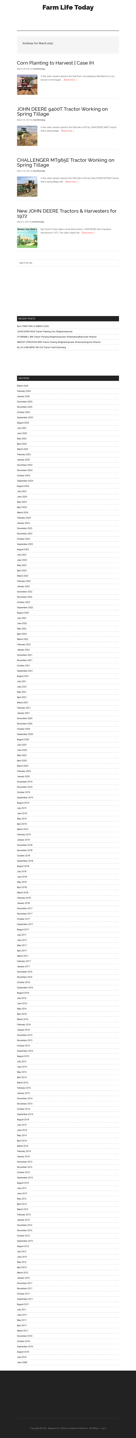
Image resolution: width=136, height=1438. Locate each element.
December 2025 (24, 401)
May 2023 (22, 565)
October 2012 (23, 1235)
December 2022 (24, 591)
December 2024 (24, 465)
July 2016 (21, 998)
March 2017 (22, 956)
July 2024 (21, 491)
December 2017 (24, 908)
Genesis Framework (79, 1428)
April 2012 (22, 1267)
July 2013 (21, 1188)
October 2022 (23, 602)
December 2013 (24, 1162)
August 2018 (23, 866)
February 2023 (24, 581)
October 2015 (23, 1045)
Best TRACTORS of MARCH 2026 (33, 326)
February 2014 (24, 1151)
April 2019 (22, 824)
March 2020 (22, 766)
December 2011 (24, 1283)
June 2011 (22, 1315)
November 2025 (24, 407)
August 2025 (23, 422)
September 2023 (25, 544)
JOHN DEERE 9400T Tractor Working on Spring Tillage (62, 111)
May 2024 (22, 502)
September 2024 (25, 481)
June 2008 (22, 1362)
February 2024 (24, 518)
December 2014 (24, 1098)
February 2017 (24, 961)
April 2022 (22, 634)
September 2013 (25, 1177)
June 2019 (22, 813)
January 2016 (23, 1030)
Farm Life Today (68, 7)
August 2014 (23, 1119)
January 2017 (23, 966)
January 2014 (23, 1156)
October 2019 (23, 792)
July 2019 (21, 808)
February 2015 (24, 1088)
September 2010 (25, 1346)
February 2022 (24, 644)
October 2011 (23, 1293)
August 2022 (23, 613)
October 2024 (23, 475)
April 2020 (22, 760)
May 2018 (22, 882)
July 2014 (21, 1125)
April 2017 (22, 950)
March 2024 (22, 512)
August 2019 (23, 803)
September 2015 (25, 1051)
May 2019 (22, 818)
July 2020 (21, 744)
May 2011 (22, 1320)
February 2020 (24, 771)
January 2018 (23, 903)
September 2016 (25, 987)
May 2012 (22, 1262)
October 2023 (23, 539)
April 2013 (22, 1204)
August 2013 (23, 1183)
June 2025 (22, 433)
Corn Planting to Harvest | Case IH (55, 63)
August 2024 (23, 486)
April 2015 (22, 1077)
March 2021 (22, 702)
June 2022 (22, 623)
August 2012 (23, 1246)
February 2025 (24, 454)
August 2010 (23, 1352)
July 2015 (21, 1061)
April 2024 (22, 507)
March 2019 (22, 829)
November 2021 (24, 660)
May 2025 (22, 438)
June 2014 (22, 1130)
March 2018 (22, 892)
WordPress (94, 1428)
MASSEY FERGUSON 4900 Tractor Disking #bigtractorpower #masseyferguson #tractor (59, 342)
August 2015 (23, 1056)
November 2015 (24, 1040)
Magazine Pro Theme (57, 1428)
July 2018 (21, 871)
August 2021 (23, 676)
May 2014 (22, 1135)
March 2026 (22, 386)
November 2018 (24, 850)
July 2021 (21, 681)
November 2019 (24, 787)
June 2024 (22, 496)
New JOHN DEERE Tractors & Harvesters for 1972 (67, 213)
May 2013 (22, 1198)
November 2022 (24, 597)
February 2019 (24, 834)
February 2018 (24, 898)
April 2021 (22, 697)
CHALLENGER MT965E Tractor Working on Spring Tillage (65, 162)
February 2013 (24, 1214)
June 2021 (22, 686)
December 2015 (24, 1035)
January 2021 (23, 713)
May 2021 (22, 692)
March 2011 (22, 1330)
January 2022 (23, 649)
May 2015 (22, 1072)
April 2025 (22, 444)
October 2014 (23, 1109)
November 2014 (24, 1103)
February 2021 (24, 708)
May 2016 (22, 1008)
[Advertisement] (68, 19)
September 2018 (25, 861)
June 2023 (22, 560)
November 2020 (24, 723)
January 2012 (23, 1278)
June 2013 (22, 1193)
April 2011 (22, 1325)
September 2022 (25, 607)
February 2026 (24, 391)
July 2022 (21, 618)
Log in (103, 1428)
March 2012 (22, 1272)
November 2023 (24, 533)
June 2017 (22, 940)
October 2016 (23, 982)
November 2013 (24, 1167)
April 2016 (22, 1014)
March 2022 (22, 639)
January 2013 (23, 1220)
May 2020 (22, 755)
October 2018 (23, 855)
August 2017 (23, 929)
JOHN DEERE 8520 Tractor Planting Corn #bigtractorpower (45, 331)
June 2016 (22, 1003)
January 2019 (23, 840)
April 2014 (22, 1140)
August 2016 (23, 993)
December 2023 (24, 528)
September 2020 (25, 734)
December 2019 (24, 781)
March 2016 (22, 1019)
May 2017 (22, 945)
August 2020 (23, 739)
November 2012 (24, 1230)
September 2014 (25, 1114)
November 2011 (24, 1288)
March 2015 (22, 1082)
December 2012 (24, 1225)
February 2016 (24, 1024)
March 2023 (22, 576)
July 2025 (21, 428)
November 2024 (24, 470)
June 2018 (22, 876)
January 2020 (23, 776)
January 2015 (23, 1093)
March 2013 (22, 1209)
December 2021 (24, 655)
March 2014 (22, 1146)
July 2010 (21, 1357)
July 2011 (21, 1309)
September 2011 (25, 1299)
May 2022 (22, 628)
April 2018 (22, 887)
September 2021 (25, 671)
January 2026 (23, 396)
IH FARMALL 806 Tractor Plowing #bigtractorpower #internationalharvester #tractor (57, 337)
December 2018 (24, 845)
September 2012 (25, 1241)
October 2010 (23, 1341)
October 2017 (23, 919)
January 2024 (23, 523)
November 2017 (24, 913)
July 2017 (21, 935)
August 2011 (23, 1304)
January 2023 (23, 586)
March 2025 (22, 449)
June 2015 (22, 1067)
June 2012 (22, 1257)
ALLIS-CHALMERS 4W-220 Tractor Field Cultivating (41, 347)
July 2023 (21, 554)
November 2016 (24, 977)
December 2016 (24, 971)
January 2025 (23, 459)
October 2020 (23, 729)
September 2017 (25, 924)
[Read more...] (70, 80)
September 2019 (25, 797)
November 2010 (24, 1336)
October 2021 (23, 665)
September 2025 (25, 417)
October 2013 (23, 1172)
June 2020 (22, 750)
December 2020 (24, 718)
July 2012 (21, 1251)
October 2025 (23, 412)
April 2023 (22, 570)
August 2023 (23, 549)
